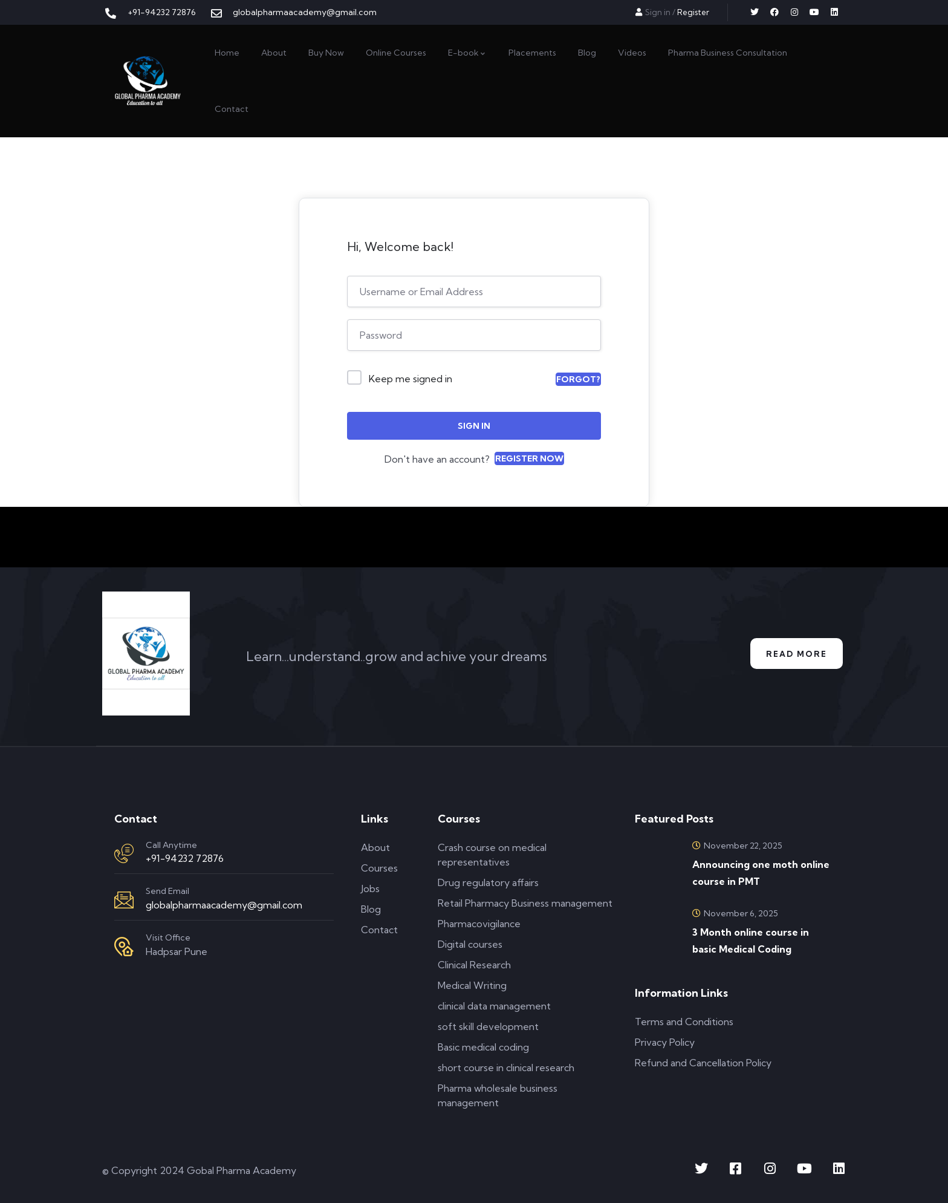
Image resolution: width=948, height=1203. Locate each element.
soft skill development (488, 1026)
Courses (379, 868)
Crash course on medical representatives (492, 854)
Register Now (529, 458)
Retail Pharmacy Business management (525, 903)
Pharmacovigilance (479, 924)
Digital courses (470, 944)
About (375, 847)
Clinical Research (474, 965)
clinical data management (494, 1006)
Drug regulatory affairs (488, 882)
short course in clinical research (506, 1067)
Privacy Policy (665, 1042)
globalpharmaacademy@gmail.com (224, 905)
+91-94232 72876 (185, 858)
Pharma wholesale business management (497, 1095)
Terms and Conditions (684, 1022)
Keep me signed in (410, 379)
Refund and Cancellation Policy (703, 1063)
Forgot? (578, 379)
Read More (793, 653)
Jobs (370, 888)
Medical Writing (472, 985)
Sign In (474, 425)
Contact (379, 930)
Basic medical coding (483, 1047)
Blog (371, 909)
